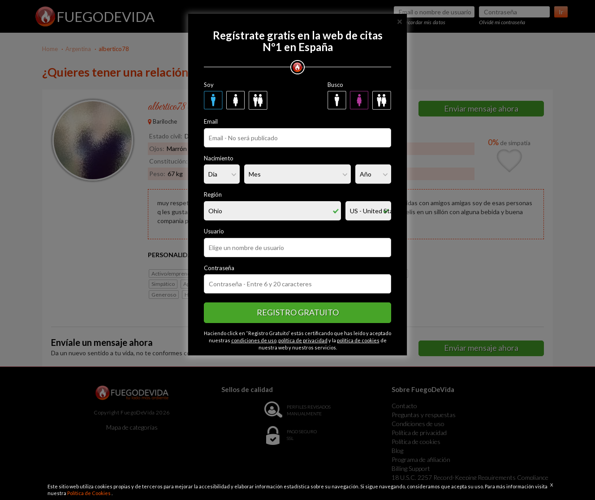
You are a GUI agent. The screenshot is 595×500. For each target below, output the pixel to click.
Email (211, 121)
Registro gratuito (298, 312)
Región (213, 194)
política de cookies (358, 340)
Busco (335, 84)
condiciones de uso (253, 340)
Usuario (214, 231)
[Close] (399, 21)
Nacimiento (218, 158)
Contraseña (219, 268)
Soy (209, 84)
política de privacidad (303, 340)
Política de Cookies (89, 493)
